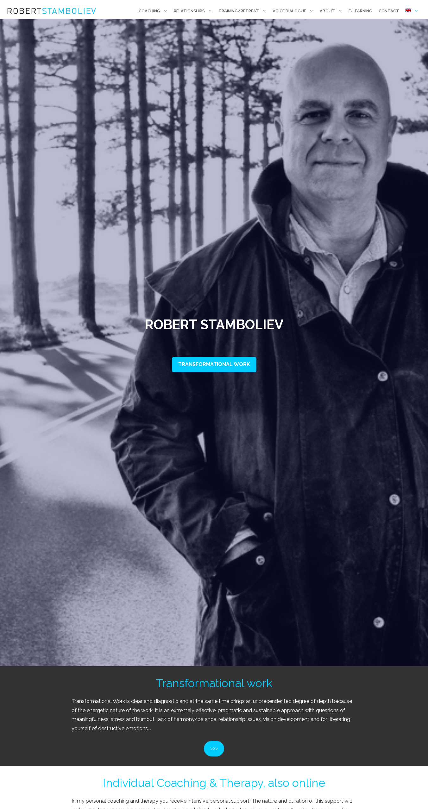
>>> (214, 748)
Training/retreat (243, 11)
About (332, 11)
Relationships (194, 11)
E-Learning (360, 11)
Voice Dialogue (295, 11)
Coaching (155, 11)
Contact (389, 11)
